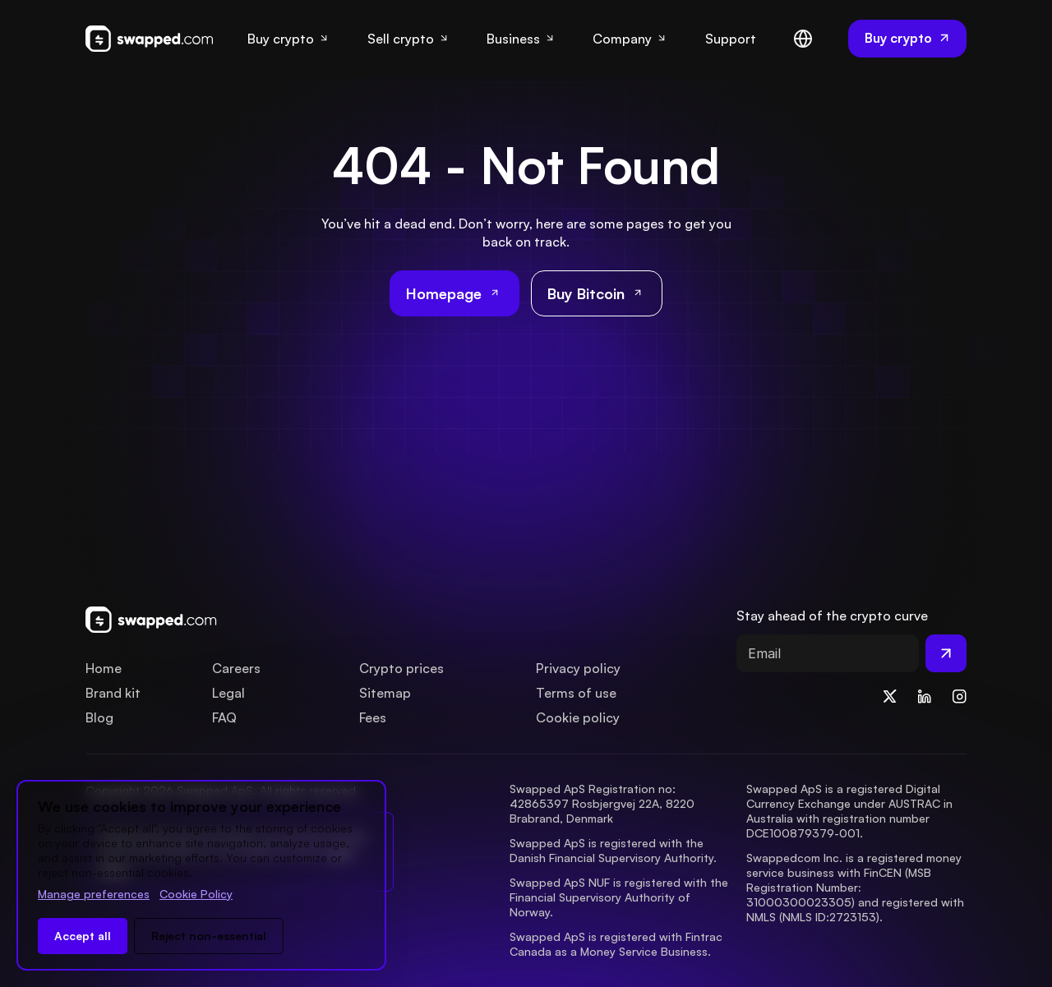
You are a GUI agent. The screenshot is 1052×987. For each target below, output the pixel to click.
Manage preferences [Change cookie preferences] (94, 894)
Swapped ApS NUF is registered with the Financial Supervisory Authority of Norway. (620, 897)
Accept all (82, 936)
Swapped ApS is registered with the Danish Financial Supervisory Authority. (613, 850)
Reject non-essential (208, 936)
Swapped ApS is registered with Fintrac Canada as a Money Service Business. (618, 943)
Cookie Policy (196, 894)
